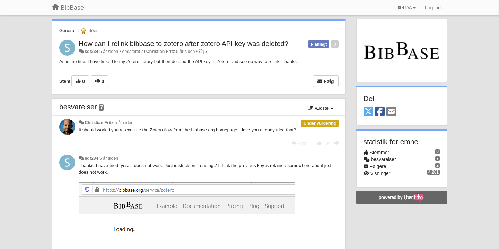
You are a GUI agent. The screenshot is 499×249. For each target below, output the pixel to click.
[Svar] (299, 143)
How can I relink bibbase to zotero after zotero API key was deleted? (183, 43)
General (67, 30)
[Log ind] (433, 7)
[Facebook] (380, 112)
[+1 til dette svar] (319, 143)
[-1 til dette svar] (336, 143)
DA (407, 7)
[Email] (391, 112)
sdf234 (91, 51)
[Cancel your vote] (328, 143)
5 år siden (124, 122)
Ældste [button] (320, 108)
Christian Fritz (160, 51)
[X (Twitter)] (368, 112)
